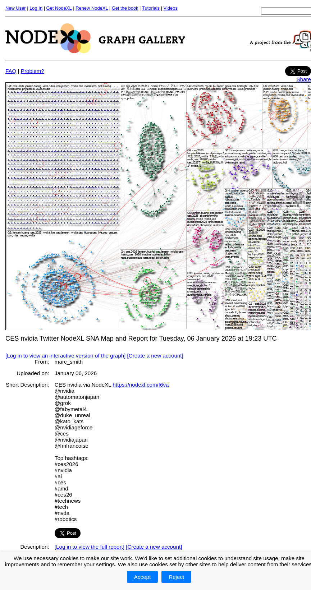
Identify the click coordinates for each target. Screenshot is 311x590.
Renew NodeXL (92, 8)
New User (15, 8)
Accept (142, 577)
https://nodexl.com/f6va (141, 385)
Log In (35, 8)
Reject (176, 577)
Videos (171, 8)
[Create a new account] (155, 355)
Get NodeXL (59, 8)
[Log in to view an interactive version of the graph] (65, 355)
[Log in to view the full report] (89, 547)
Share (303, 79)
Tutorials (151, 8)
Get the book (125, 8)
